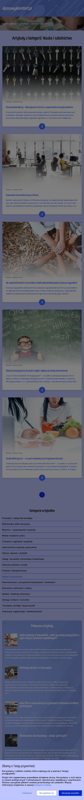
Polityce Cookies (42, 785)
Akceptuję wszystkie (70, 793)
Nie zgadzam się (46, 793)
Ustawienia (27, 793)
